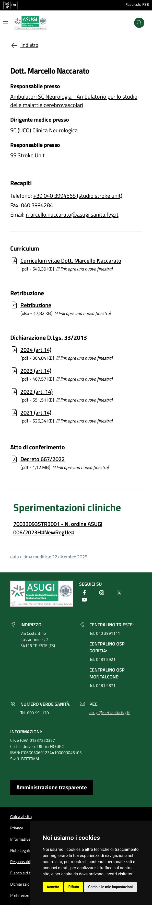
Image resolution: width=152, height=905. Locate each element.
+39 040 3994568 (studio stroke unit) (77, 195)
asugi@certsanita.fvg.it (109, 713)
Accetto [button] (53, 887)
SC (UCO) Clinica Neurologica (44, 130)
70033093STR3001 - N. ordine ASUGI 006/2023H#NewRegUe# (57, 528)
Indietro (24, 45)
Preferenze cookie (25, 895)
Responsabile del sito (28, 862)
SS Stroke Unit (27, 155)
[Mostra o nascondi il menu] (6, 23)
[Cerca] (139, 23)
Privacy (16, 828)
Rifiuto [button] (73, 887)
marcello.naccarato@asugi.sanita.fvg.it (72, 214)
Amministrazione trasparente (51, 787)
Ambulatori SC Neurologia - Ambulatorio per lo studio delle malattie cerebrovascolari (73, 100)
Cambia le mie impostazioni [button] (110, 887)
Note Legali (20, 850)
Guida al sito (21, 817)
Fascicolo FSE (137, 4)
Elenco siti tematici (26, 873)
